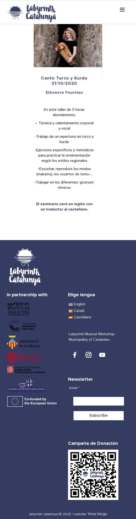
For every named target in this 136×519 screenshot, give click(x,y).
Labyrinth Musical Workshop (92, 334)
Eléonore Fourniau (64, 92)
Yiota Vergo (97, 514)
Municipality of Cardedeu (89, 340)
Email (74, 388)
